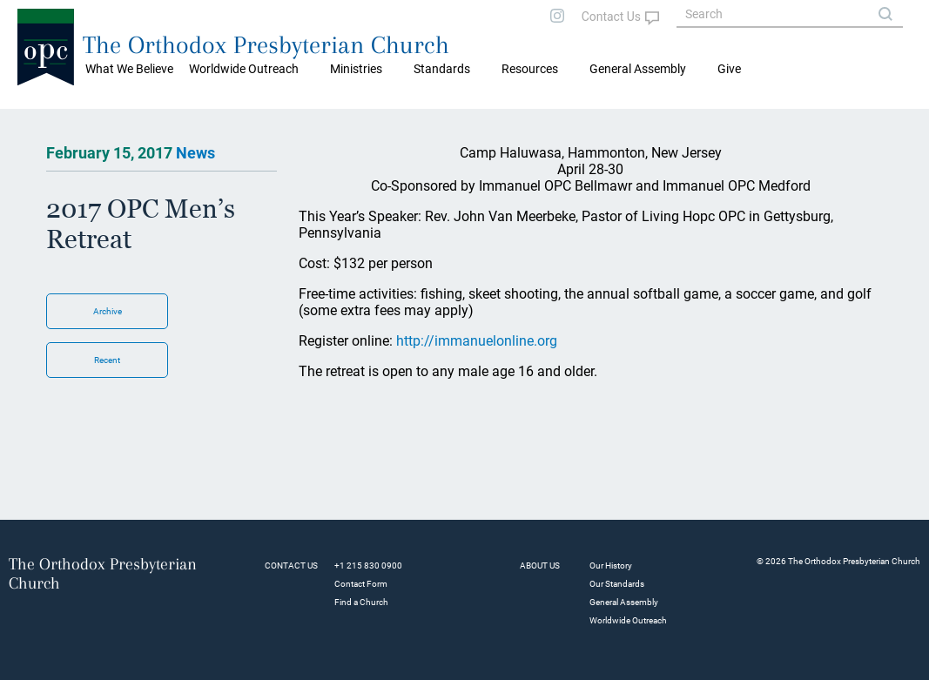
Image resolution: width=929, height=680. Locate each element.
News (195, 153)
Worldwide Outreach (628, 620)
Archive (107, 311)
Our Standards (616, 584)
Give (729, 69)
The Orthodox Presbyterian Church (266, 44)
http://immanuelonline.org (476, 341)
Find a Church (361, 602)
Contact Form (360, 584)
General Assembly (637, 69)
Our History (610, 565)
